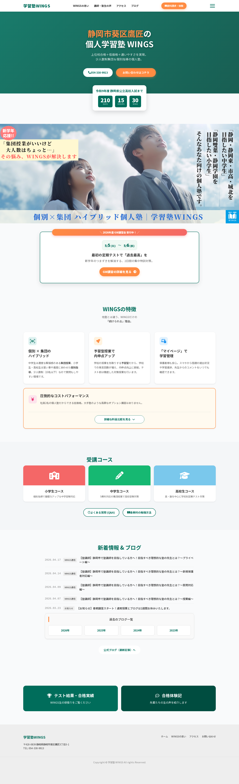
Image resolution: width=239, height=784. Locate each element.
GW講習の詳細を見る (119, 272)
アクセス (121, 5)
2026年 (65, 630)
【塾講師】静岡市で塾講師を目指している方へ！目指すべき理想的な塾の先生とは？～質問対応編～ (136, 587)
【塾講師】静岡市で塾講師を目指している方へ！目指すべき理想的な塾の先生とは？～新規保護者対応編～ (136, 573)
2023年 (173, 630)
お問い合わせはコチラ (136, 72)
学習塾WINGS (36, 6)
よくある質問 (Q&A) (101, 512)
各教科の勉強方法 (139, 512)
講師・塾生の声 (102, 5)
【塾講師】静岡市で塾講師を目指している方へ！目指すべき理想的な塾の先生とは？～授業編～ (136, 599)
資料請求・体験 (174, 5)
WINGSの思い (81, 5)
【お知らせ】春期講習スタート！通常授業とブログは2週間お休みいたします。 (124, 608)
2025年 (101, 630)
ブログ (135, 5)
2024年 (137, 630)
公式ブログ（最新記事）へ (119, 650)
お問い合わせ (209, 736)
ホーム (164, 736)
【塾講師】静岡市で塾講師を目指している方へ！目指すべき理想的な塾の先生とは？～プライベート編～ (136, 560)
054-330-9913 (98, 72)
